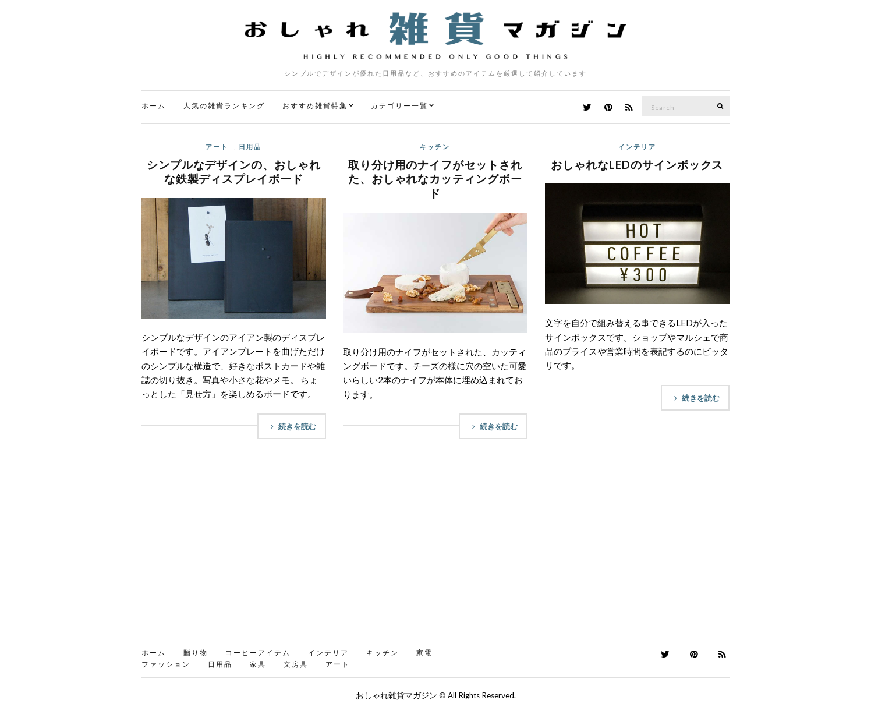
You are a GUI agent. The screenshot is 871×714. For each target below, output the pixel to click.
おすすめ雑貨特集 (315, 105)
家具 (258, 664)
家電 (424, 652)
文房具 (296, 664)
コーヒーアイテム (258, 652)
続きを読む (291, 426)
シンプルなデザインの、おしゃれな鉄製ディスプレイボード (234, 172)
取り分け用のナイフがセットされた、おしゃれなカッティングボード (435, 179)
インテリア (637, 146)
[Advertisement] (435, 556)
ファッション (165, 664)
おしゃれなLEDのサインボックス (637, 164)
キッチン (435, 146)
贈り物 (195, 652)
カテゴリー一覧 (399, 105)
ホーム (153, 105)
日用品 (250, 146)
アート (217, 146)
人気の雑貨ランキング (224, 105)
